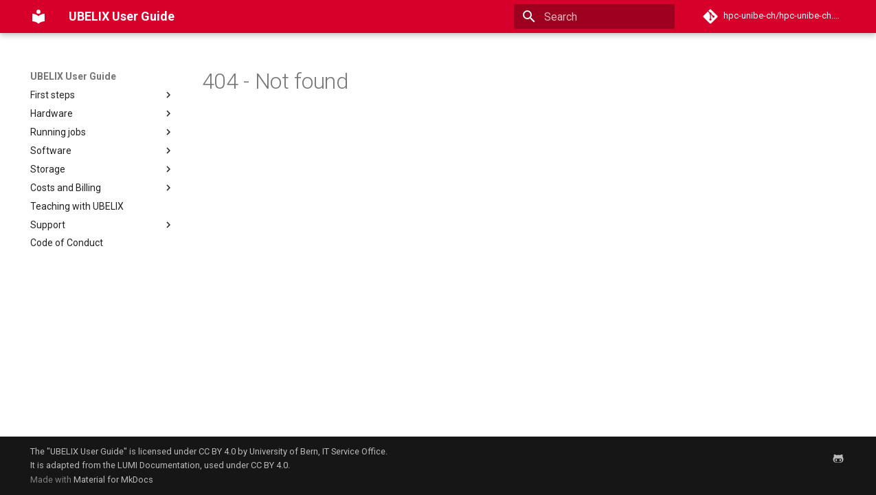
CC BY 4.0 (217, 451)
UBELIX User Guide (73, 76)
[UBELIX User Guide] (38, 16)
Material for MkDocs (113, 479)
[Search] (594, 16)
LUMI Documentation (158, 465)
